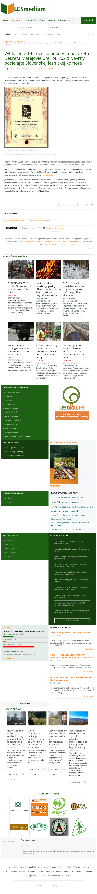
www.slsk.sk (48, 175)
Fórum (42, 20)
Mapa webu (32, 876)
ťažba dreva (77, 529)
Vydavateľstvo (8, 396)
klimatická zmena (64, 498)
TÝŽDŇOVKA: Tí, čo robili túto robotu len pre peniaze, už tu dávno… (20, 288)
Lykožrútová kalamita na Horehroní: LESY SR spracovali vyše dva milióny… (69, 604)
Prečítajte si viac (13, 775)
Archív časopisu (9, 404)
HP (9, 867)
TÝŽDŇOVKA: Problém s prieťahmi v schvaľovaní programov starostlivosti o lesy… (71, 589)
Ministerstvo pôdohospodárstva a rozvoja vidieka (72, 507)
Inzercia (51, 20)
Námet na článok (9, 429)
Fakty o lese (7, 498)
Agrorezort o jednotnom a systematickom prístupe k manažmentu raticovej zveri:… (71, 612)
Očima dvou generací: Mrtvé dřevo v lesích (70, 633)
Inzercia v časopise (10, 416)
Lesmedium (23, 8)
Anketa (6, 627)
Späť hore (9, 841)
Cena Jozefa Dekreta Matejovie (39, 221)
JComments (90, 248)
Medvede (74, 502)
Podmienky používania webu (39, 871)
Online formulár (11, 412)
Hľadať (42, 876)
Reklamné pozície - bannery (14, 448)
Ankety (61, 867)
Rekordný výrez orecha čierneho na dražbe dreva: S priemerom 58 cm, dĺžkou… (74, 351)
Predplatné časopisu (11, 408)
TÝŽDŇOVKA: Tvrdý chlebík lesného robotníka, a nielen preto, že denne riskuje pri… (46, 351)
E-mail (48, 228)
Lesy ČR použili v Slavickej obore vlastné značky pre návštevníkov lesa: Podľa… (57, 737)
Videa (54, 867)
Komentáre (88, 871)
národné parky (80, 515)
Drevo (53, 498)
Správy (6, 20)
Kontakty (65, 876)
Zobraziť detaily (8, 658)
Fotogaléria (31, 867)
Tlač (40, 228)
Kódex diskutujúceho (61, 871)
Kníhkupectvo (64, 20)
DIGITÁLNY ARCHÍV (11, 392)
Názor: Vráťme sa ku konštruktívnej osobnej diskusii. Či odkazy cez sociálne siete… (16, 737)
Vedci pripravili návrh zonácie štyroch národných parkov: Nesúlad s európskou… (70, 565)
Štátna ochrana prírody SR (61, 529)
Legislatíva (7, 502)
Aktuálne (16, 20)
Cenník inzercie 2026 (13, 420)
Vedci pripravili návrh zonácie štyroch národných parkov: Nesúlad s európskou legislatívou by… (78, 739)
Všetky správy (18, 867)
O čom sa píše (30, 20)
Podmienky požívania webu (13, 456)
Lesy (81, 498)
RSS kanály (76, 871)
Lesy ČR (65, 502)
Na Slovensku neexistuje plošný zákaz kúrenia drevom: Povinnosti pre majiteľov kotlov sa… (48, 289)
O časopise (7, 400)
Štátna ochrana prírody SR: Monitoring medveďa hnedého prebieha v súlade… (70, 573)
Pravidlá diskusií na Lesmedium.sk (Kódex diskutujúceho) (51, 241)
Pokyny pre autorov (10, 433)
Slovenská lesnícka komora (15, 221)
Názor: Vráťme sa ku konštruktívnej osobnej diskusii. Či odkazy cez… (69, 542)
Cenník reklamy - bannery (13, 452)
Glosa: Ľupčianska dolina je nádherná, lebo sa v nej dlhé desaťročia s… (36, 737)
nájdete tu (53, 244)
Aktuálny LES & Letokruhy (63, 443)
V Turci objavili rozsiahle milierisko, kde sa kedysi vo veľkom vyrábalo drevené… (74, 289)
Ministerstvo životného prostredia (65, 511)
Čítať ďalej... (89, 649)
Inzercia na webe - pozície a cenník (17, 437)
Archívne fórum (54, 876)
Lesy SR (55, 502)
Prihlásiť (88, 20)
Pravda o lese (43, 867)
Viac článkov (72, 621)
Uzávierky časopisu (10, 425)
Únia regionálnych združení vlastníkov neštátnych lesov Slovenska (70, 524)
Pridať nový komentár (46, 68)
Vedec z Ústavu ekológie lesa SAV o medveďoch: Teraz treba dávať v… (19, 350)
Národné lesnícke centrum (62, 515)
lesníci (75, 498)
